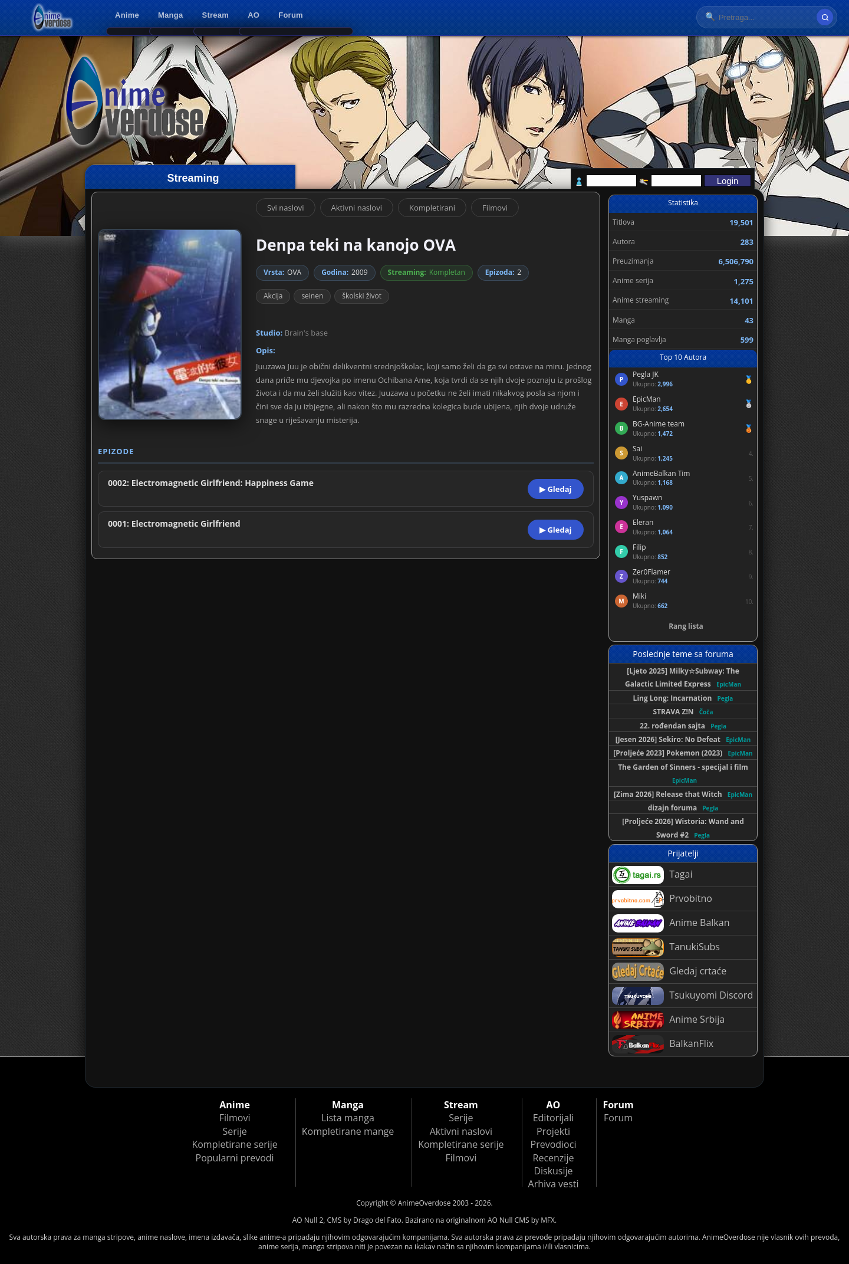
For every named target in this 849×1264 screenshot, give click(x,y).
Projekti (553, 1131)
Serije (234, 1131)
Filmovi (495, 207)
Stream (215, 15)
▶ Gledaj (555, 489)
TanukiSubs (666, 947)
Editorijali (553, 1117)
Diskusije (553, 1170)
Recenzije (553, 1157)
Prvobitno (662, 899)
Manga (170, 15)
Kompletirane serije (234, 1144)
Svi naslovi (285, 207)
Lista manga (347, 1117)
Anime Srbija (668, 1020)
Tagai (652, 875)
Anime (127, 15)
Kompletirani (432, 207)
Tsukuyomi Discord (682, 996)
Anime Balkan (670, 923)
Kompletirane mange (348, 1131)
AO (253, 15)
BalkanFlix (662, 1044)
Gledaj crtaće (669, 972)
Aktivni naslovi (356, 207)
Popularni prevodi (235, 1157)
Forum (290, 15)
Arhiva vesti (553, 1183)
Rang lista (686, 626)
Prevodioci (554, 1144)
